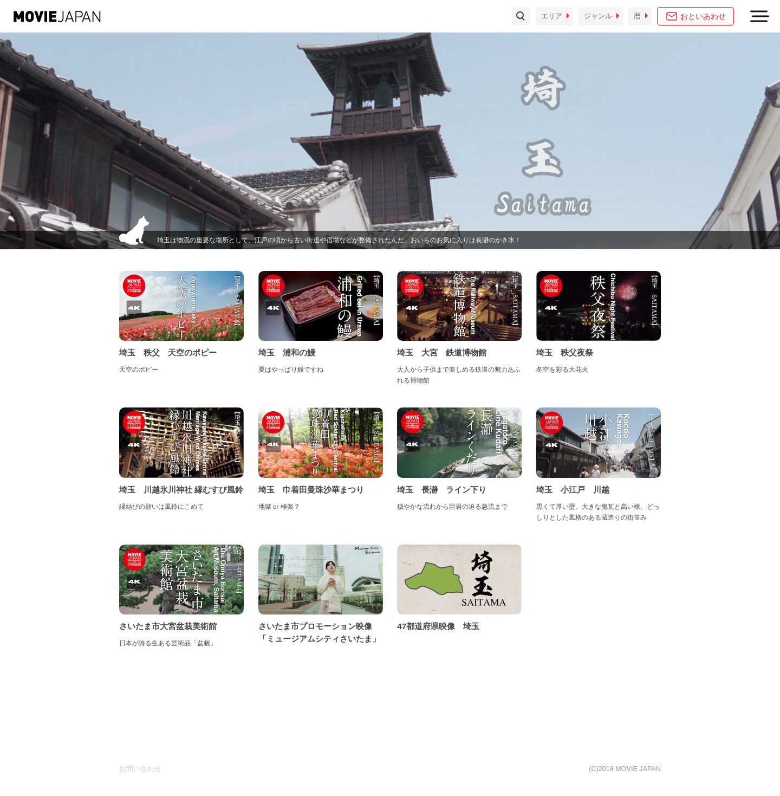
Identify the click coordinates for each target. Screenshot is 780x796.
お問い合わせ (140, 769)
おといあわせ (703, 16)
